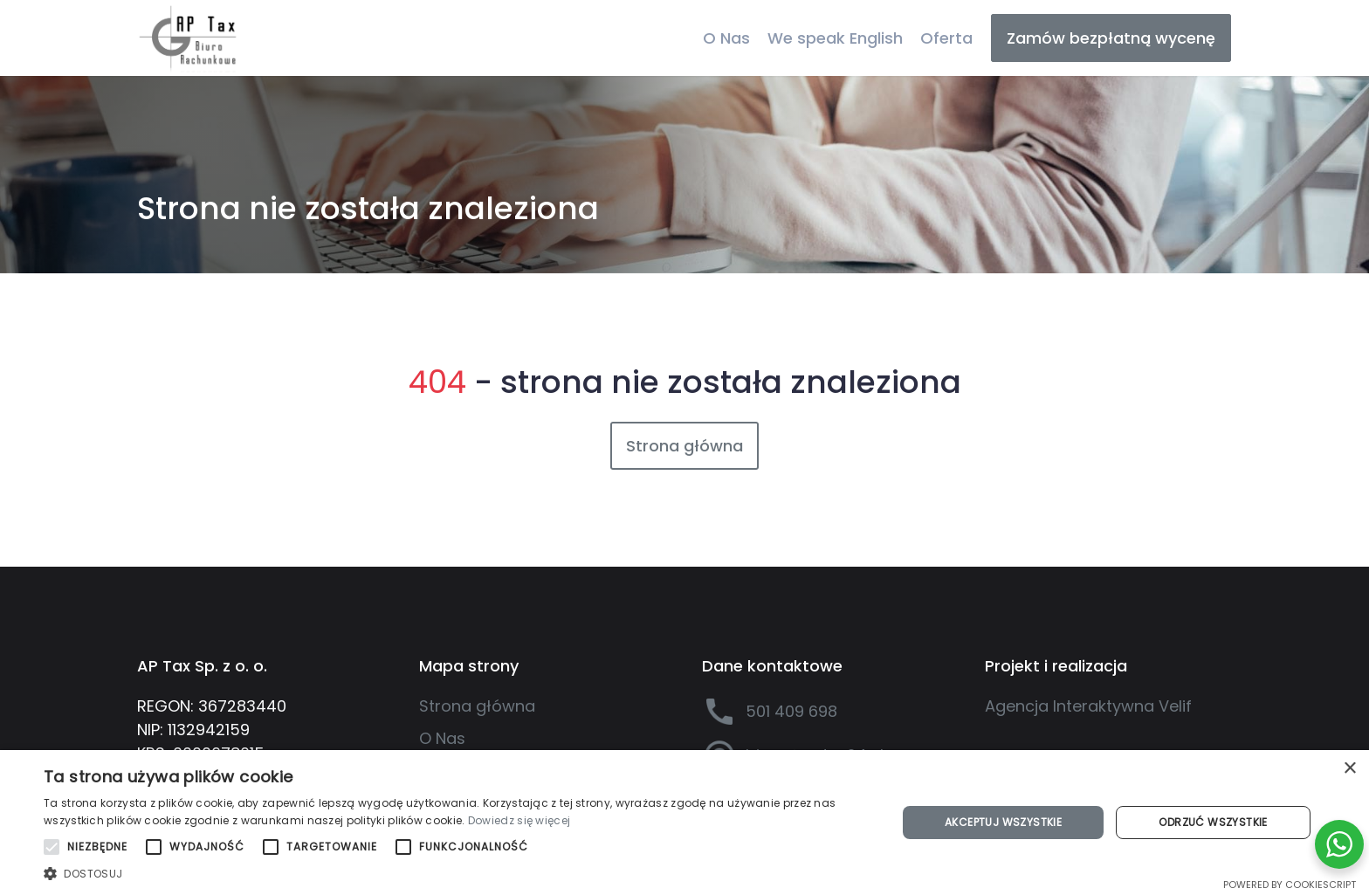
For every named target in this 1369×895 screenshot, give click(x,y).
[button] (457, 873)
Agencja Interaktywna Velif (1088, 706)
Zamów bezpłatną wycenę (1111, 38)
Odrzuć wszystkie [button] (1213, 822)
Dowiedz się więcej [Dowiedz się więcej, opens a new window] (519, 820)
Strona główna (684, 446)
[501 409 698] (826, 711)
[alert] (684, 822)
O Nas (726, 38)
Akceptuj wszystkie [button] (1003, 822)
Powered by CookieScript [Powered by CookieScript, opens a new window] (1289, 885)
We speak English (835, 38)
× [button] (1349, 768)
